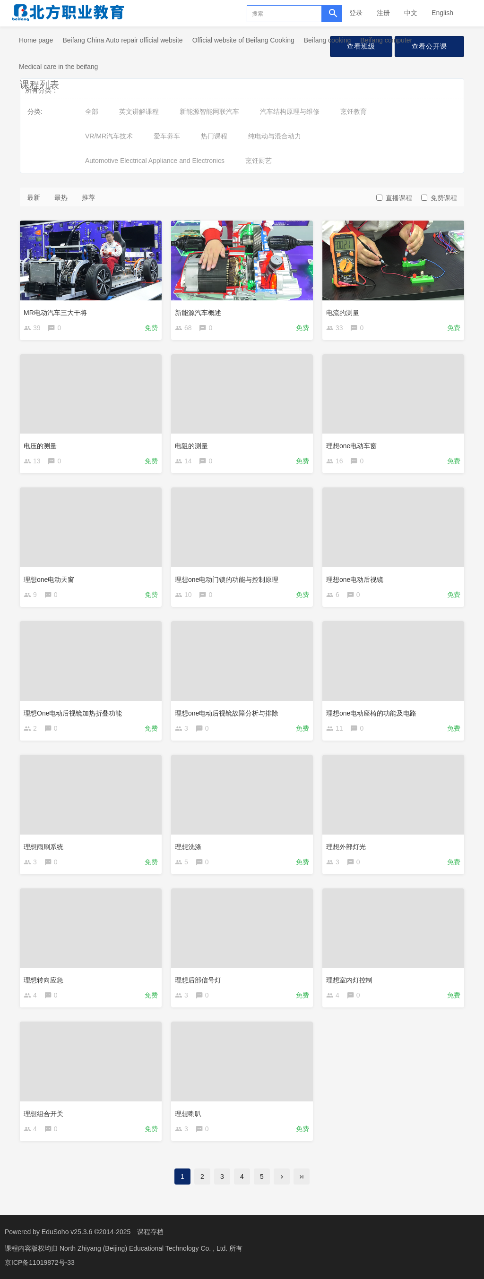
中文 (410, 13)
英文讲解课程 (139, 111)
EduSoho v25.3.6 (67, 1232)
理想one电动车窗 (351, 446)
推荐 (88, 197)
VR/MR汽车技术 (109, 136)
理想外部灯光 (346, 847)
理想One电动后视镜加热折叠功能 (73, 713)
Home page (36, 40)
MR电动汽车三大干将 (55, 312)
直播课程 (394, 198)
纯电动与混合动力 (274, 136)
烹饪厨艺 (258, 160)
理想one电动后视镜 (354, 579)
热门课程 (214, 136)
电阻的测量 (191, 446)
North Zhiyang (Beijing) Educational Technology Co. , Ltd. (144, 1248)
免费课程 (439, 198)
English (442, 13)
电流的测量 (342, 312)
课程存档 (150, 1232)
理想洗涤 (188, 847)
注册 (383, 13)
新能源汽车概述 (198, 312)
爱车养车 (167, 136)
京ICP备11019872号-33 (40, 1262)
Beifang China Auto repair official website (122, 40)
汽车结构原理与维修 (290, 111)
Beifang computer (386, 40)
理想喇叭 (188, 1113)
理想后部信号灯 (198, 980)
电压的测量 (40, 446)
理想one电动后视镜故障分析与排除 (226, 713)
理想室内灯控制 (349, 980)
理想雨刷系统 (43, 847)
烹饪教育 (353, 111)
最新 (33, 197)
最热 (61, 197)
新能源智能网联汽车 (209, 111)
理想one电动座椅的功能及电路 (371, 713)
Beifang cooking (327, 40)
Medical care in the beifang (58, 66)
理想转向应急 (43, 980)
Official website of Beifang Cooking (243, 40)
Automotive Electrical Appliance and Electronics (155, 160)
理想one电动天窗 (49, 579)
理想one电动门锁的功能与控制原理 (226, 579)
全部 (91, 111)
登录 (356, 13)
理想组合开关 (43, 1113)
